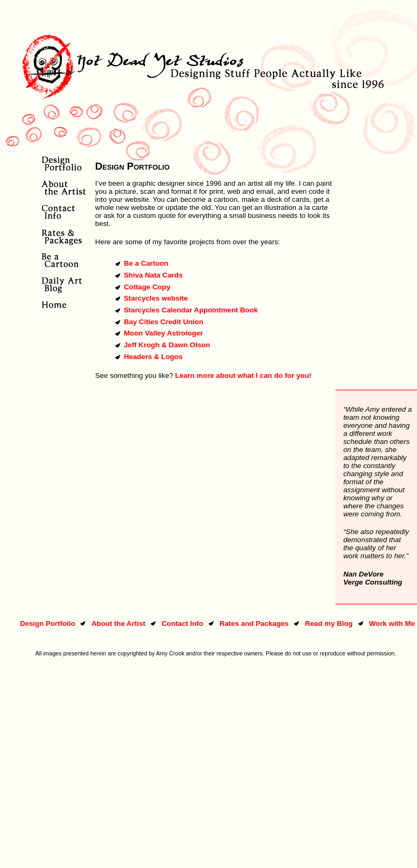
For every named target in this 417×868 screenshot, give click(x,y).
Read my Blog (329, 623)
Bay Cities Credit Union (163, 322)
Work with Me (392, 623)
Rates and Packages (254, 623)
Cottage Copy (147, 287)
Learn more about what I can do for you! (243, 375)
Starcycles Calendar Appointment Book (191, 310)
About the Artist (118, 623)
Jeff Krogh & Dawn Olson (167, 345)
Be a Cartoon (146, 263)
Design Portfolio (47, 623)
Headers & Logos (153, 357)
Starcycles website (156, 298)
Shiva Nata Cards (153, 275)
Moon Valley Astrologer (163, 333)
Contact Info (182, 623)
